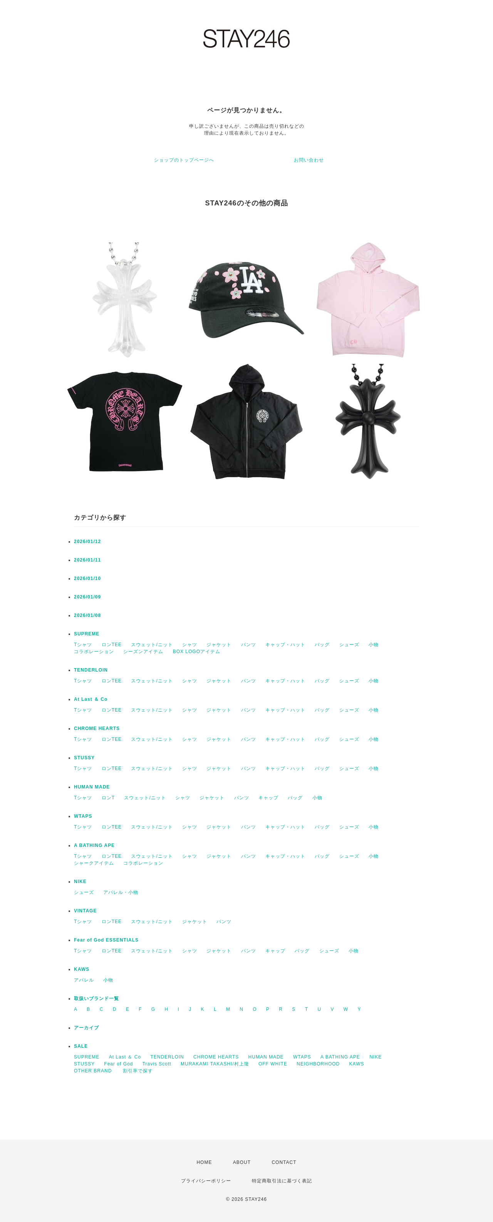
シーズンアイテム (143, 651)
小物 (374, 644)
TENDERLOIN (91, 670)
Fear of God (118, 1064)
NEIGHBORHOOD (318, 1064)
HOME (204, 1162)
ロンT (108, 797)
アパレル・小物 (120, 892)
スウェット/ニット (152, 644)
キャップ (268, 797)
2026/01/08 (87, 615)
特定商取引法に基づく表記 (282, 1181)
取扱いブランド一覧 (96, 998)
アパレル (84, 980)
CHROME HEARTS (97, 728)
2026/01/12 (87, 541)
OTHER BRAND (94, 1071)
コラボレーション (94, 651)
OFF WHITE (272, 1064)
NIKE (80, 881)
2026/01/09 (87, 597)
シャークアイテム (94, 863)
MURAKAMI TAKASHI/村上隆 (215, 1064)
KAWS (81, 969)
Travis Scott (157, 1064)
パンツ (248, 644)
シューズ (349, 644)
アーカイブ (86, 1027)
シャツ (189, 644)
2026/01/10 (87, 578)
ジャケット (218, 644)
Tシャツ (83, 644)
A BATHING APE (94, 845)
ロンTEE (112, 644)
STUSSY (84, 757)
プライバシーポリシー (206, 1181)
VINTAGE (85, 911)
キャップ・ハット (285, 644)
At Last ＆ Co (90, 699)
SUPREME (86, 634)
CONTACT (284, 1162)
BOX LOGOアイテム (196, 651)
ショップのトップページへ (184, 160)
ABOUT (242, 1162)
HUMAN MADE (92, 787)
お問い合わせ (309, 160)
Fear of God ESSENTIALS (106, 940)
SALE (81, 1046)
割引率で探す (138, 1071)
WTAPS (83, 816)
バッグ (322, 644)
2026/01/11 (87, 560)
